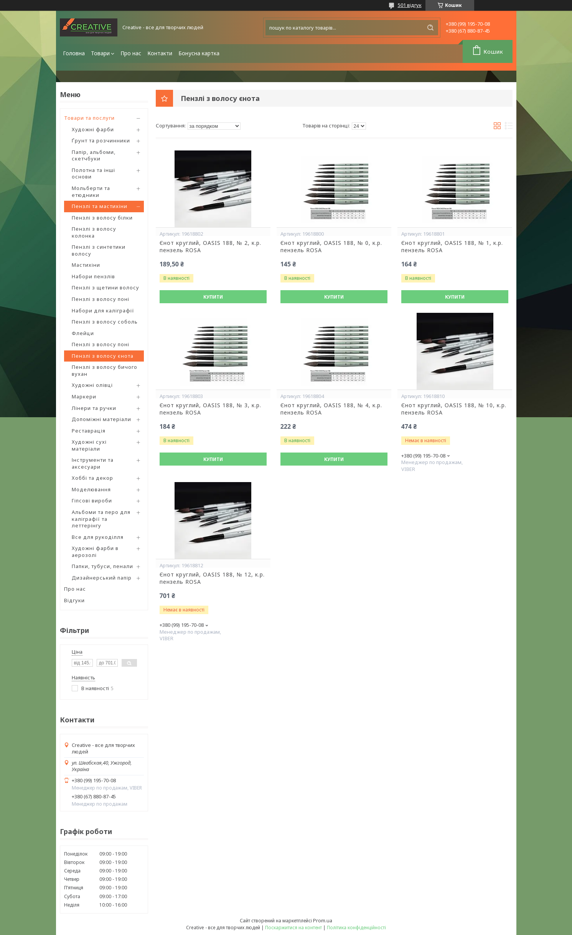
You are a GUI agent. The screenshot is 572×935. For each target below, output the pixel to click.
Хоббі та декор (92, 477)
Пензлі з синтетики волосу (98, 250)
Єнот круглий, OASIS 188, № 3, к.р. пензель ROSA (210, 409)
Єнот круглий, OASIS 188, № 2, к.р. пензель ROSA (210, 247)
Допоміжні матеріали (101, 419)
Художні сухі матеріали (89, 445)
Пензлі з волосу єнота (103, 355)
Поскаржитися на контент (293, 927)
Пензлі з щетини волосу (105, 287)
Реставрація (88, 430)
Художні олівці (92, 385)
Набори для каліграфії (103, 310)
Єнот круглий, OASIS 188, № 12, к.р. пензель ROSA (212, 578)
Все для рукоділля (98, 537)
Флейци (83, 333)
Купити (213, 297)
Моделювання (91, 489)
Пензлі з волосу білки (102, 217)
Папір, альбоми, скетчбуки (93, 155)
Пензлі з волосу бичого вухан (104, 370)
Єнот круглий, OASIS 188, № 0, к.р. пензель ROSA (331, 247)
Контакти (159, 53)
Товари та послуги (89, 117)
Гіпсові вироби (92, 500)
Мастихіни (86, 264)
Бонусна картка (198, 53)
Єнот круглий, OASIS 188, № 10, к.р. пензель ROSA (453, 409)
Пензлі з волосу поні (100, 299)
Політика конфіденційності (356, 927)
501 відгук (410, 5)
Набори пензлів (93, 276)
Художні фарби (93, 129)
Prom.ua (322, 920)
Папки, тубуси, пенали (102, 566)
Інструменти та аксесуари (93, 463)
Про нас (130, 53)
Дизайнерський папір (102, 577)
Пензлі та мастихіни (99, 206)
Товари (100, 53)
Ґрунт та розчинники (101, 140)
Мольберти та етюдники (91, 191)
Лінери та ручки (94, 408)
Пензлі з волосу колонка (94, 232)
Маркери (84, 396)
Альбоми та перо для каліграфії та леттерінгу (101, 519)
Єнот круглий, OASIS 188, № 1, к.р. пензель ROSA (452, 247)
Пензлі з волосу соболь (105, 321)
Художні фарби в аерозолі (95, 551)
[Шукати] (430, 27)
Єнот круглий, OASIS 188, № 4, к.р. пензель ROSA (331, 409)
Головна (74, 53)
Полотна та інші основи (93, 173)
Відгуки (74, 600)
